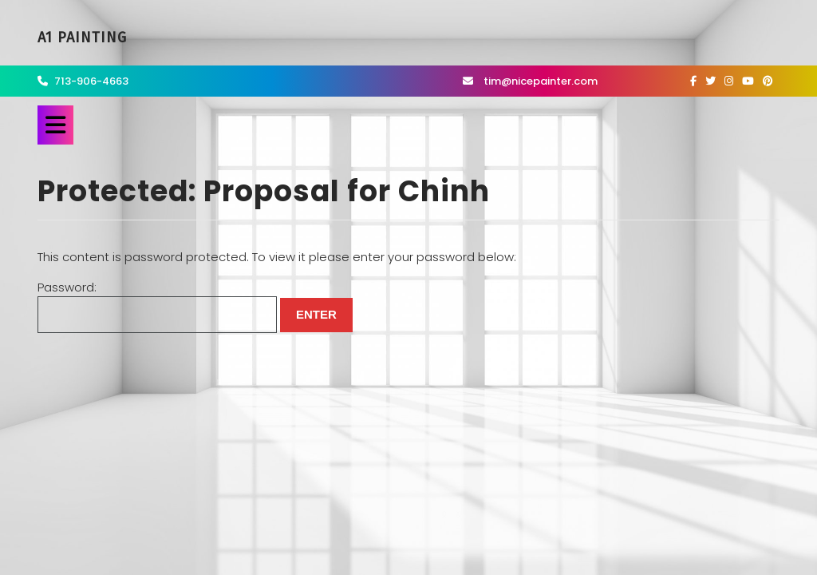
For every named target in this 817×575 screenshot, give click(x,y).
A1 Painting (82, 37)
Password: (157, 306)
